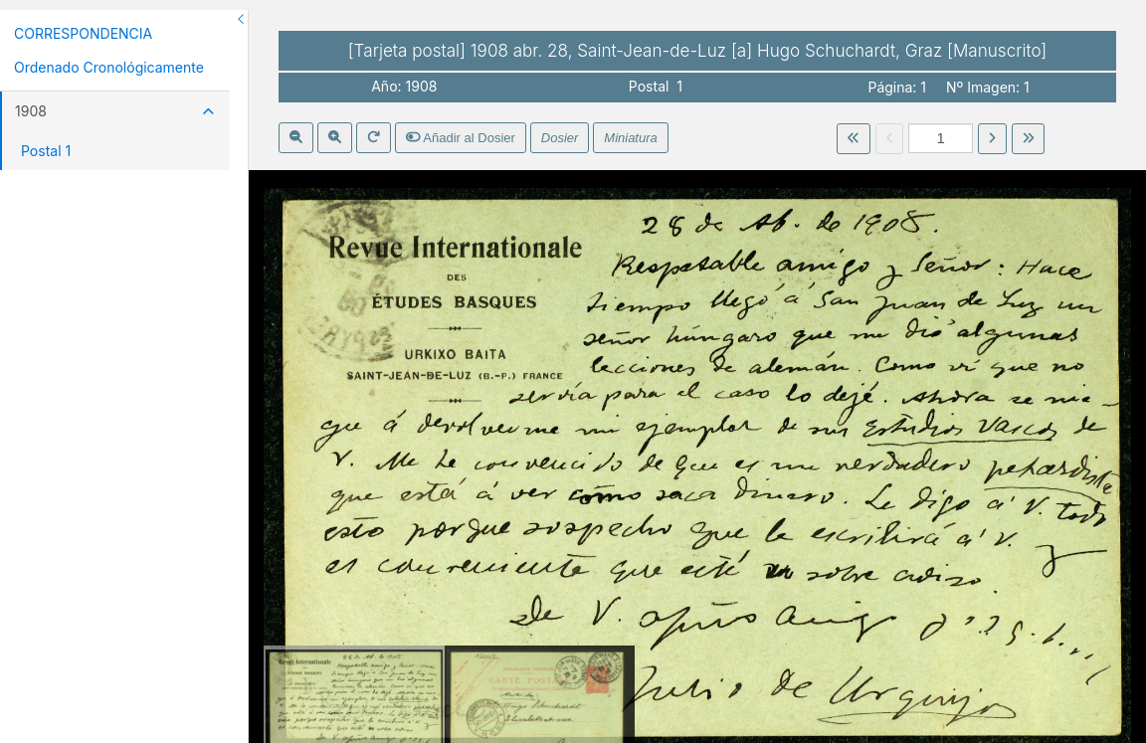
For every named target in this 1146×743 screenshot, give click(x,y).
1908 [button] (115, 110)
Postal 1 (46, 150)
